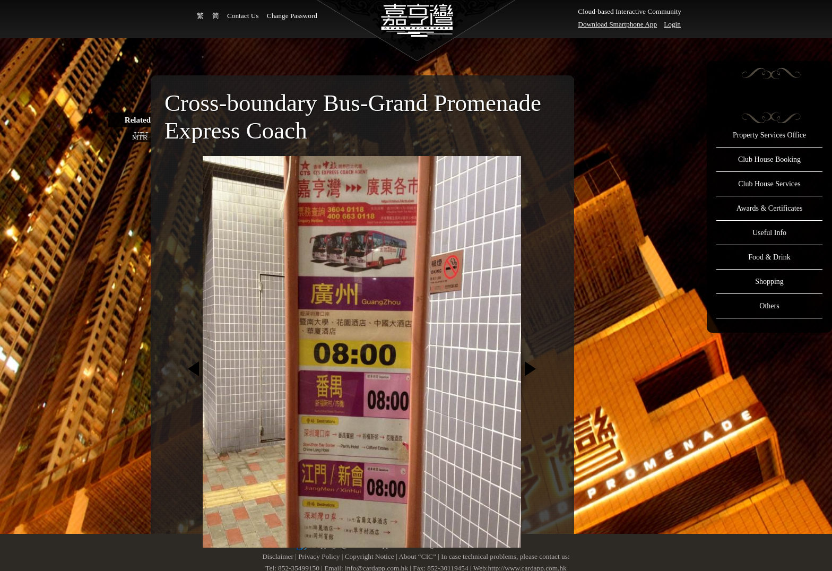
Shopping (769, 282)
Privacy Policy (319, 556)
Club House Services (769, 184)
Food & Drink (769, 257)
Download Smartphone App (617, 24)
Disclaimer (277, 556)
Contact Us (243, 16)
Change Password (292, 16)
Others (769, 306)
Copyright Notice (369, 556)
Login (672, 24)
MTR (140, 137)
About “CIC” (417, 556)
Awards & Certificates (769, 208)
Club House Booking (769, 159)
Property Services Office (769, 135)
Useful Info (769, 233)
